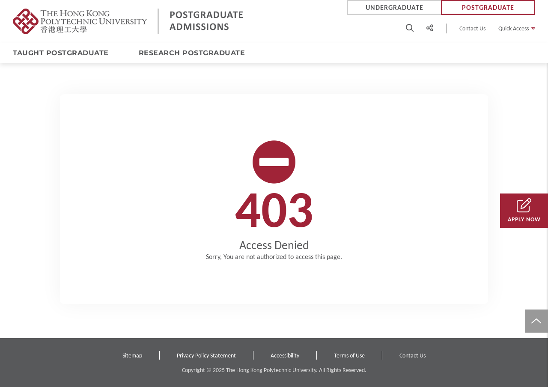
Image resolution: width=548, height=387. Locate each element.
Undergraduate (394, 7)
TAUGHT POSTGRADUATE (61, 53)
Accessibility (285, 355)
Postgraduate (488, 7)
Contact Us (472, 28)
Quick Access (513, 28)
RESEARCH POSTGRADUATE (192, 53)
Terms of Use (349, 355)
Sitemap (132, 355)
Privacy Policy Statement (206, 355)
